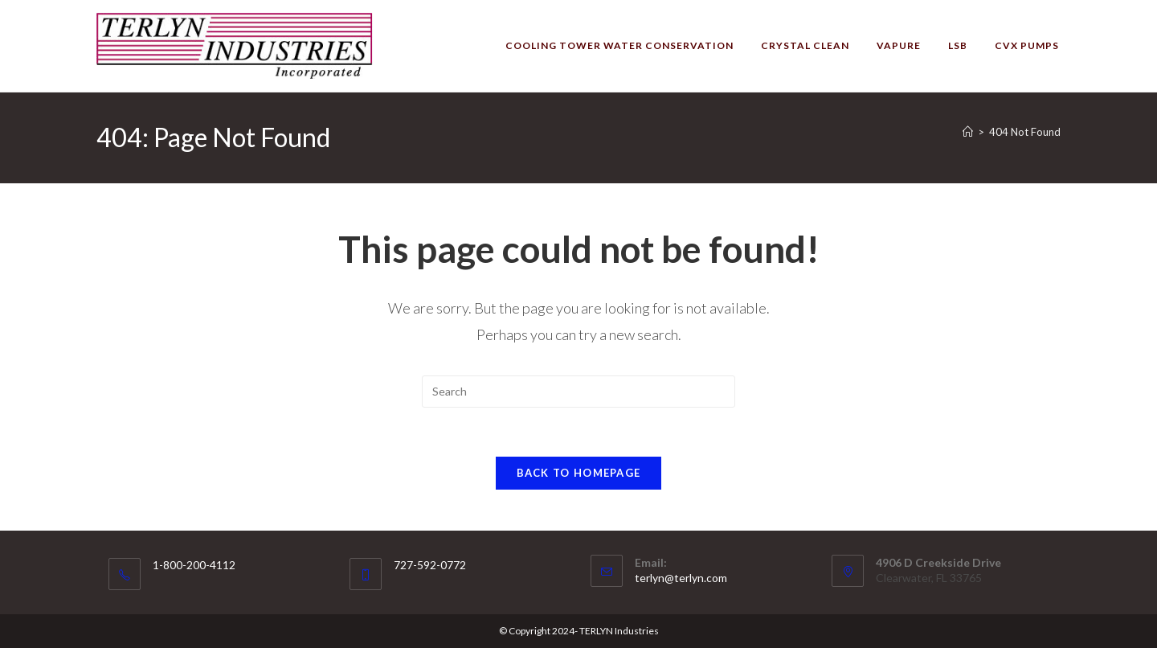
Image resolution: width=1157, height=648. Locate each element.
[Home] (968, 131)
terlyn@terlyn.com (681, 577)
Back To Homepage (579, 472)
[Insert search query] (578, 391)
